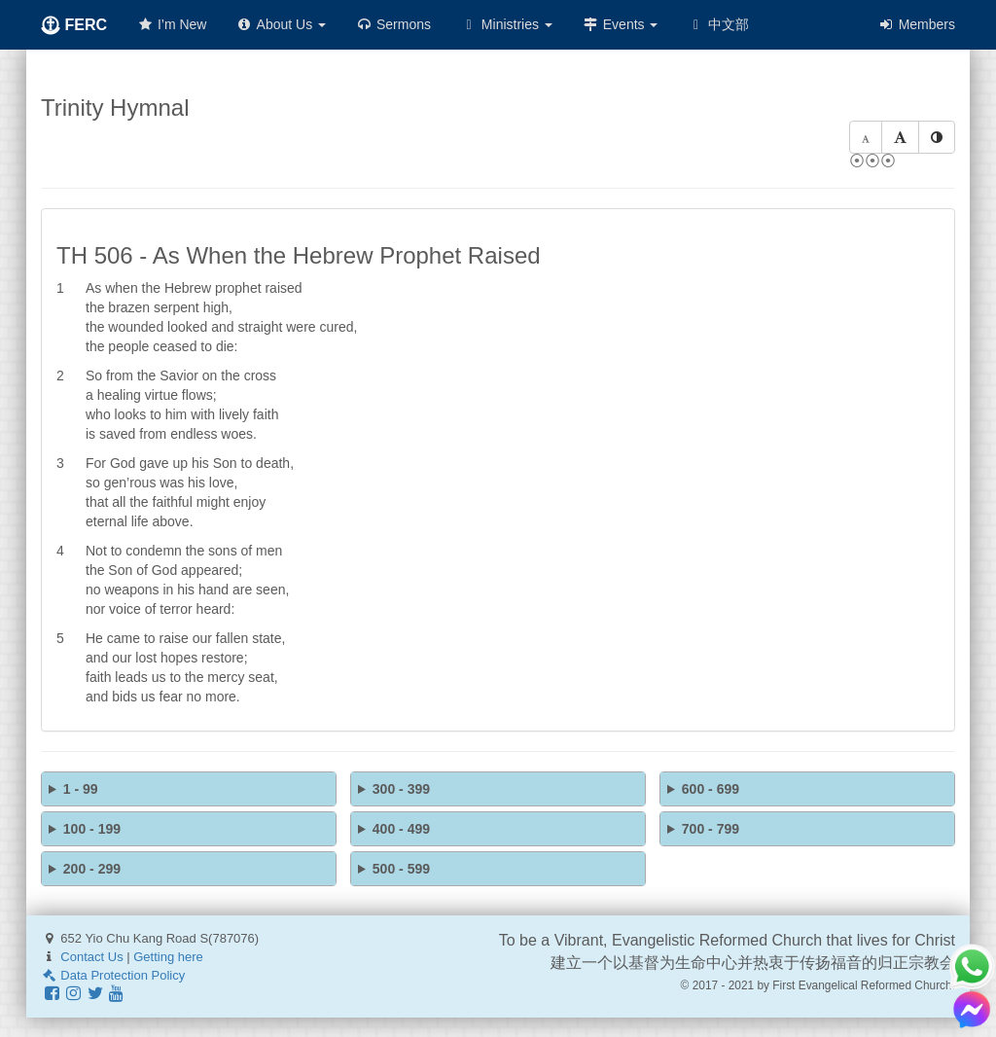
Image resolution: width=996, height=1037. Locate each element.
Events (620, 24)
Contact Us (91, 956)
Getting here (168, 956)
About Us (280, 24)
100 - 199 (92, 829)
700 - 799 (710, 829)
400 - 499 (401, 829)
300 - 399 (401, 789)
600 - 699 (710, 789)
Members (916, 24)
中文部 (718, 24)
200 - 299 (92, 868)
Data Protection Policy (113, 975)
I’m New (171, 24)
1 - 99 (80, 789)
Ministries (506, 24)
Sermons (393, 24)
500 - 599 (401, 868)
